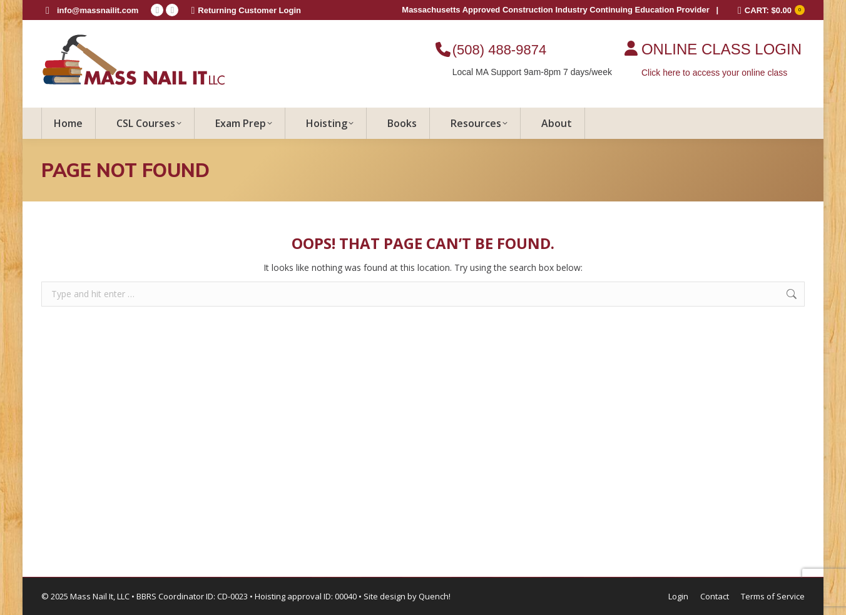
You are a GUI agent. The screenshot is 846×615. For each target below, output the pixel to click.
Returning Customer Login (246, 10)
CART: (771, 10)
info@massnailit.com (97, 10)
